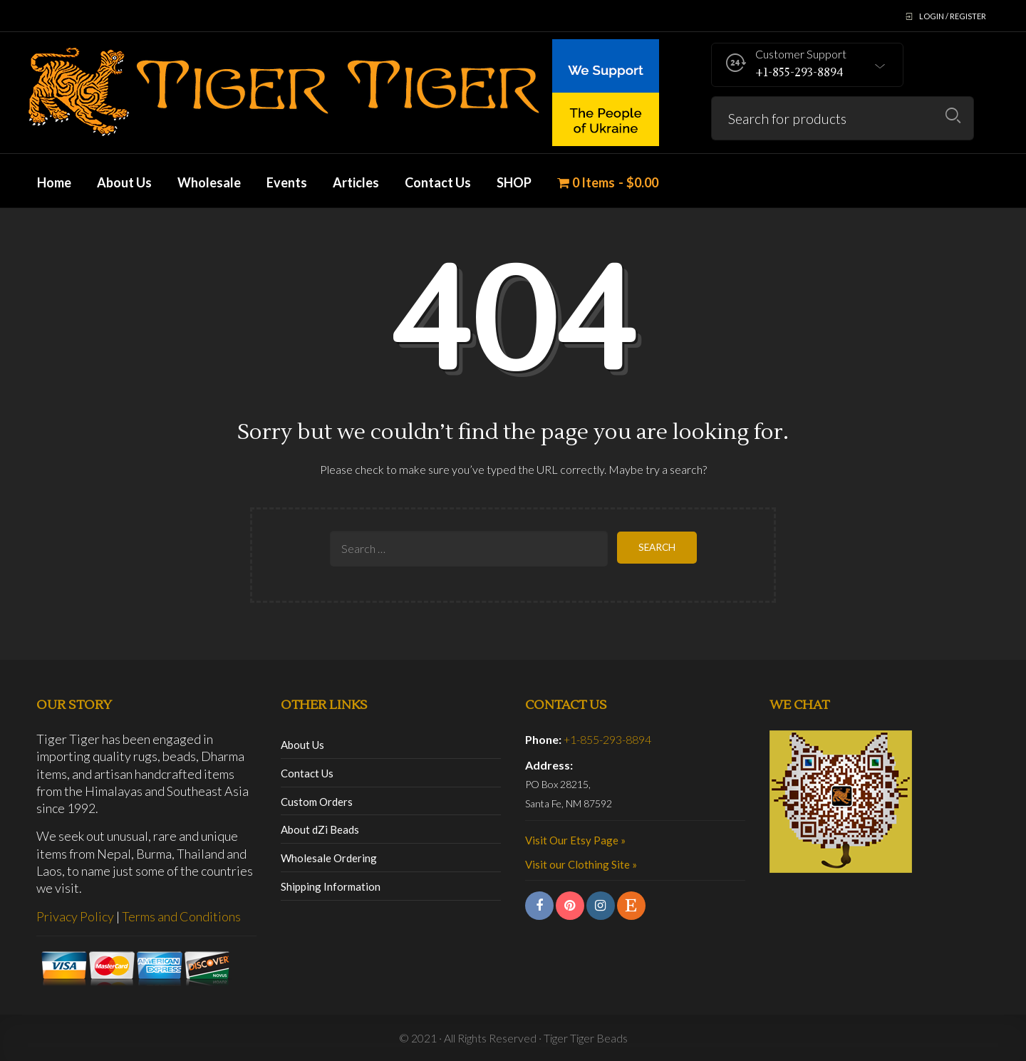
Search (953, 115)
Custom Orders (317, 801)
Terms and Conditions (181, 916)
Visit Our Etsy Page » (575, 840)
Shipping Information (330, 886)
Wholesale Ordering (329, 858)
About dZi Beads (320, 829)
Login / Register (952, 16)
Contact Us (307, 773)
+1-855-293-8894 (607, 739)
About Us (302, 744)
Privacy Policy (75, 916)
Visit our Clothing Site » (581, 864)
